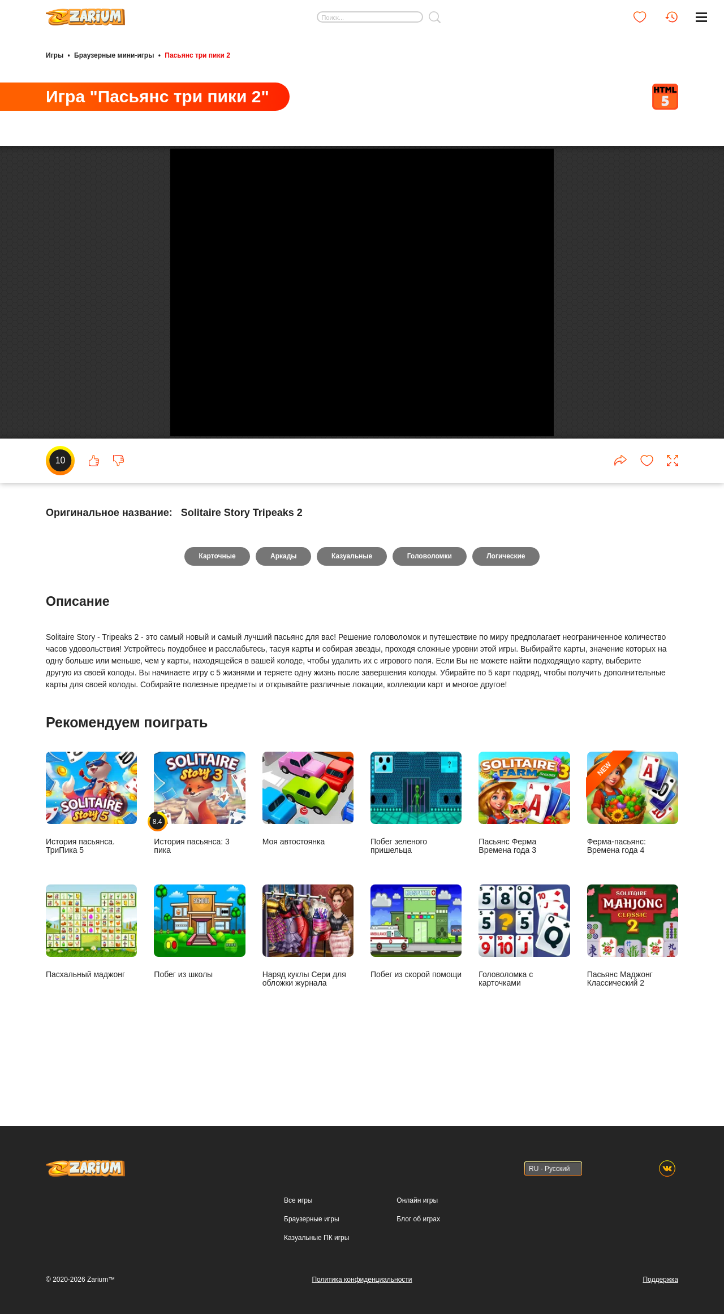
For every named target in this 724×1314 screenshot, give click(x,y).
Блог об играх (418, 1219)
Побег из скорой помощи (416, 984)
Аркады (283, 609)
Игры (54, 55)
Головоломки (429, 609)
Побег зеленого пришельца (416, 855)
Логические (506, 609)
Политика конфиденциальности (362, 1279)
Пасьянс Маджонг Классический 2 (632, 988)
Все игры (298, 1200)
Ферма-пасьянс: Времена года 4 (632, 855)
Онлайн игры (417, 1200)
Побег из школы (199, 984)
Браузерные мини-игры (114, 55)
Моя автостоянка (308, 851)
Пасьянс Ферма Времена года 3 (524, 855)
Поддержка (660, 1279)
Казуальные (351, 609)
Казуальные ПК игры (316, 1238)
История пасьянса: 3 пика (199, 855)
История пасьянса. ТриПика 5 (91, 855)
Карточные (216, 609)
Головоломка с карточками (524, 988)
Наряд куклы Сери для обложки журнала (308, 988)
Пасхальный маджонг (91, 984)
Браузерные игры (311, 1219)
